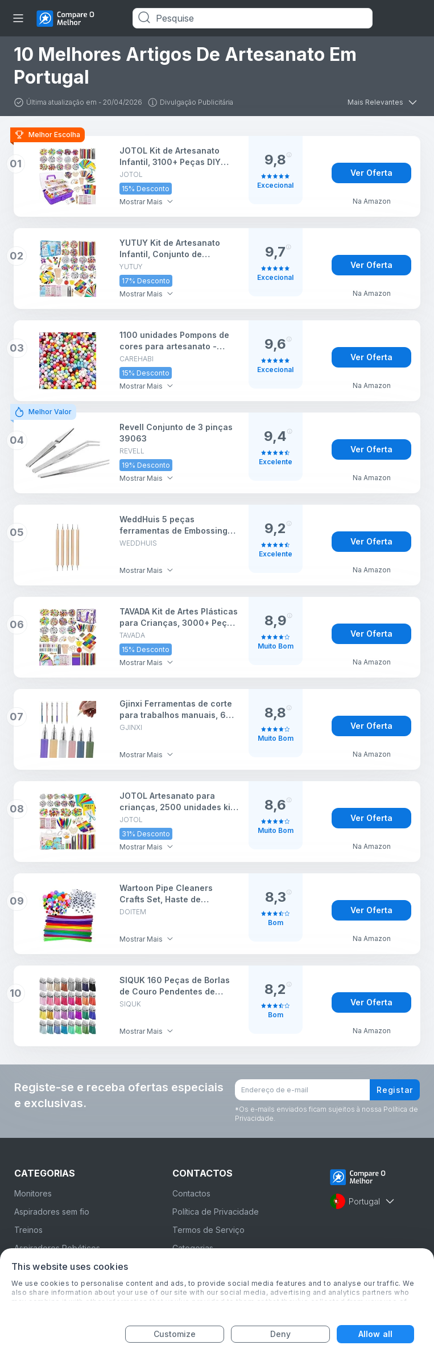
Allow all (375, 1334)
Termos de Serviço (208, 1230)
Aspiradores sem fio (51, 1211)
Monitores (33, 1193)
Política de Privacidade (215, 1211)
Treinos (28, 1230)
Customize (175, 1334)
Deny (280, 1334)
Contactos (191, 1193)
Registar (395, 1090)
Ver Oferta (371, 173)
